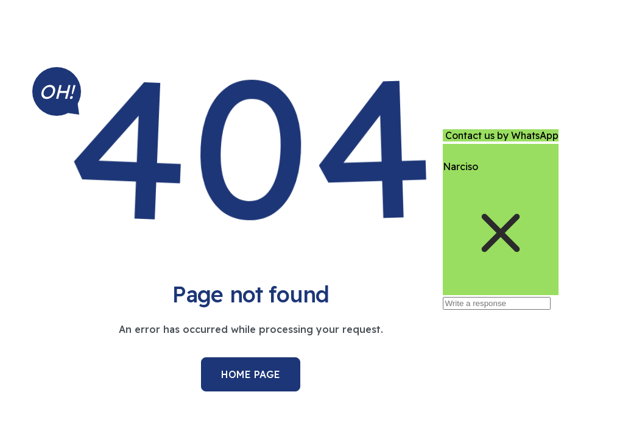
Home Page (250, 374)
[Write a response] (497, 303)
